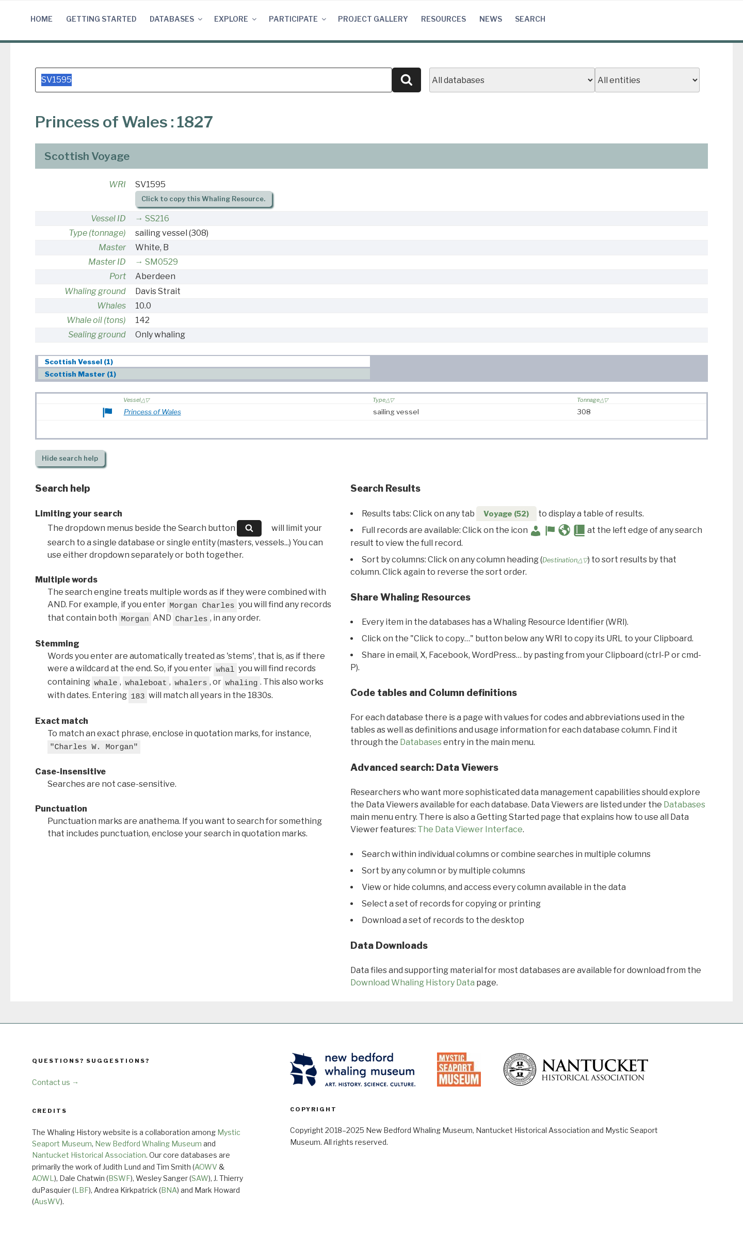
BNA (169, 1190)
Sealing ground (97, 334)
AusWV (47, 1201)
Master (112, 247)
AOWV (206, 1166)
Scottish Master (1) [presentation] (80, 374)
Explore (236, 18)
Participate (298, 18)
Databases (177, 18)
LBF (81, 1190)
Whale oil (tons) (96, 320)
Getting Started (101, 18)
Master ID (107, 262)
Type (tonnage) (97, 233)
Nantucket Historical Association (89, 1155)
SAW (199, 1178)
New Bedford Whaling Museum (148, 1143)
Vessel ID (108, 218)
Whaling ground (95, 291)
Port (117, 276)
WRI (117, 184)
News (490, 18)
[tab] (204, 361)
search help (70, 458)
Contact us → (55, 1082)
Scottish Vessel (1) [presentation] (79, 362)
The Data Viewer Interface (470, 829)
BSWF (119, 1178)
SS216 (157, 218)
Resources (443, 18)
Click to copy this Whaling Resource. (203, 199)
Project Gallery (373, 18)
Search (530, 18)
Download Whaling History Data (412, 982)
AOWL (43, 1178)
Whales (111, 306)
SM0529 (161, 262)
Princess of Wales (152, 412)
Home (41, 18)
